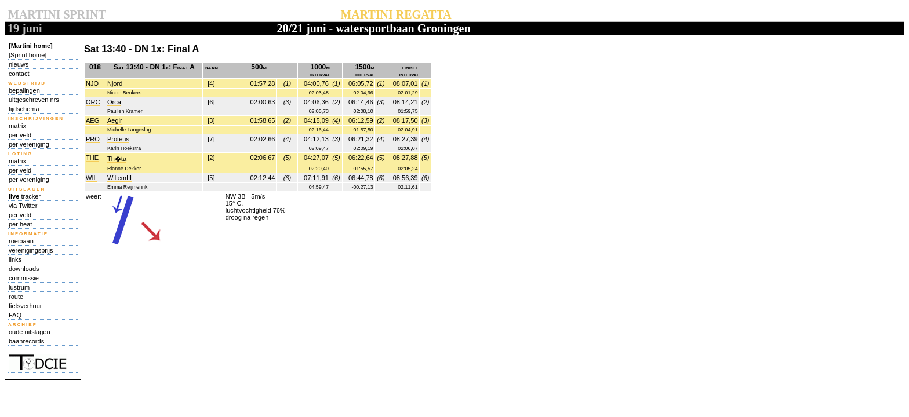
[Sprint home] (27, 55)
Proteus (118, 139)
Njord (114, 83)
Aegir (114, 120)
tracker (25, 196)
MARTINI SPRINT (57, 14)
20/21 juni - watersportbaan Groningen (373, 28)
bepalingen (24, 90)
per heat (20, 224)
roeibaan (21, 240)
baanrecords (26, 341)
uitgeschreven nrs (34, 99)
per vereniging (29, 144)
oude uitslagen (29, 331)
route (16, 296)
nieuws (18, 64)
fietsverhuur (25, 305)
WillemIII (119, 177)
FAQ (15, 315)
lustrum (19, 287)
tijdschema (24, 108)
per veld (20, 134)
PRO (93, 139)
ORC (93, 101)
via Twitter (23, 205)
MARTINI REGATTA (395, 14)
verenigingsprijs (31, 250)
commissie (24, 278)
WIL (91, 177)
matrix (17, 125)
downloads (24, 268)
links (15, 259)
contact (19, 73)
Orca (114, 101)
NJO (92, 83)
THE (92, 157)
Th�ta (116, 158)
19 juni (25, 28)
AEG (92, 120)
